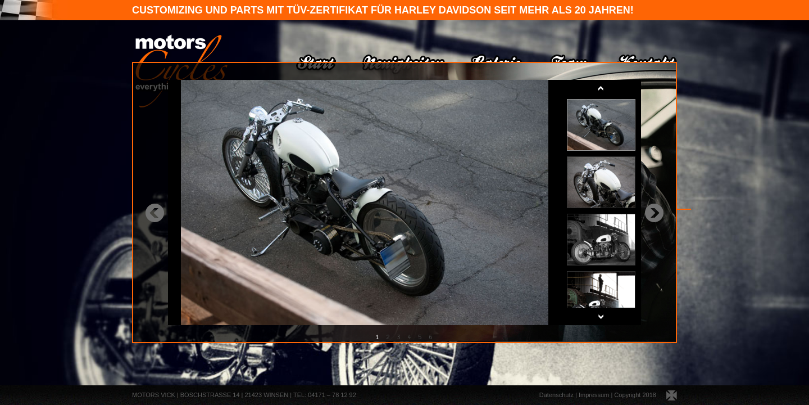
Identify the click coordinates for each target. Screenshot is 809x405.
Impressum (594, 395)
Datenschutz (556, 395)
